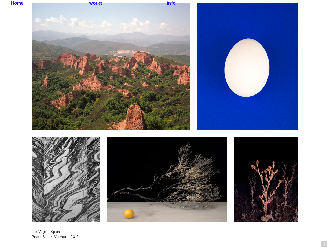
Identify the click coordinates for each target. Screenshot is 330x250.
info (171, 3)
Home (17, 3)
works (96, 3)
